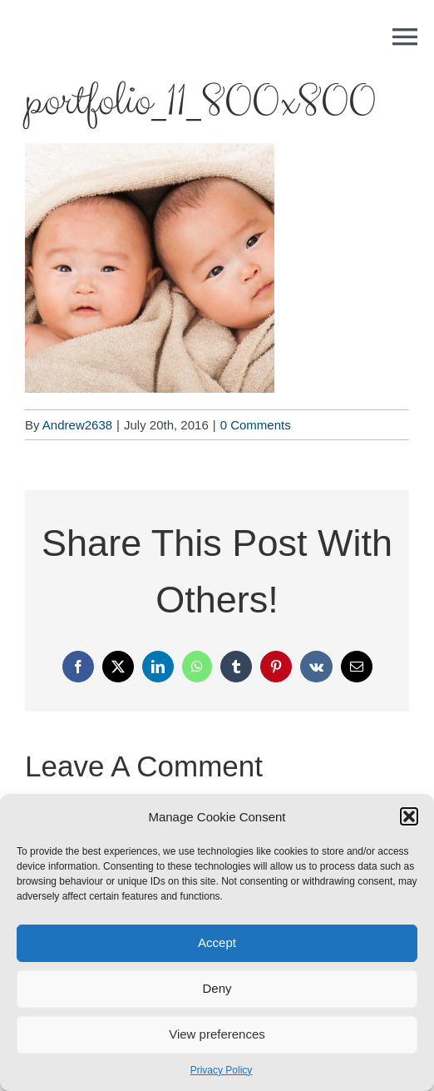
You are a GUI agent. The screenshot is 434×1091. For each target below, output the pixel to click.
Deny (216, 988)
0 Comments (255, 425)
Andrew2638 (77, 425)
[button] (409, 816)
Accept (217, 942)
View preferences (217, 1034)
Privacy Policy (221, 1070)
